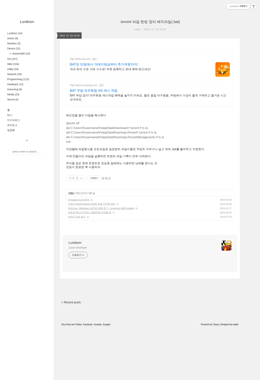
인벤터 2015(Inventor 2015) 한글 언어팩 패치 (91, 204)
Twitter (78, 324)
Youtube (97, 324)
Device (13, 48)
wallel (235, 324)
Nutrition (13, 43)
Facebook (87, 324)
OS (12, 59)
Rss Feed (66, 324)
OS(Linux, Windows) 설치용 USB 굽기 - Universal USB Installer (101, 208)
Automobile (21, 53)
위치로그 (12, 125)
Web (13, 64)
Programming (18, 79)
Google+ (107, 324)
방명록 (11, 130)
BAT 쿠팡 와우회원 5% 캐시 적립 (94, 90)
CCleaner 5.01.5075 (78, 199)
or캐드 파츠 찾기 (77, 216)
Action (12, 38)
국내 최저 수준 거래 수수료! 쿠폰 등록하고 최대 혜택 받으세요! (110, 69)
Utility (13, 69)
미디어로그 (13, 120)
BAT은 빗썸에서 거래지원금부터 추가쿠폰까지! (104, 64)
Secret (12, 99)
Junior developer (78, 247)
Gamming (14, 89)
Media (13, 94)
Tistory (216, 324)
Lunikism (27, 22)
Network (14, 74)
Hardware (15, 84)
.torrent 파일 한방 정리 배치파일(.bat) (150, 22)
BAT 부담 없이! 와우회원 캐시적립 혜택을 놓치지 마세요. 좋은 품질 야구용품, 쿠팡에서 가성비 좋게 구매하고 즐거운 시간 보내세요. (148, 97)
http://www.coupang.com (84, 85)
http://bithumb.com (80, 59)
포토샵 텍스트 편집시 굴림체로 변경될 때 (89, 212)
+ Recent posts (71, 302)
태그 (9, 115)
